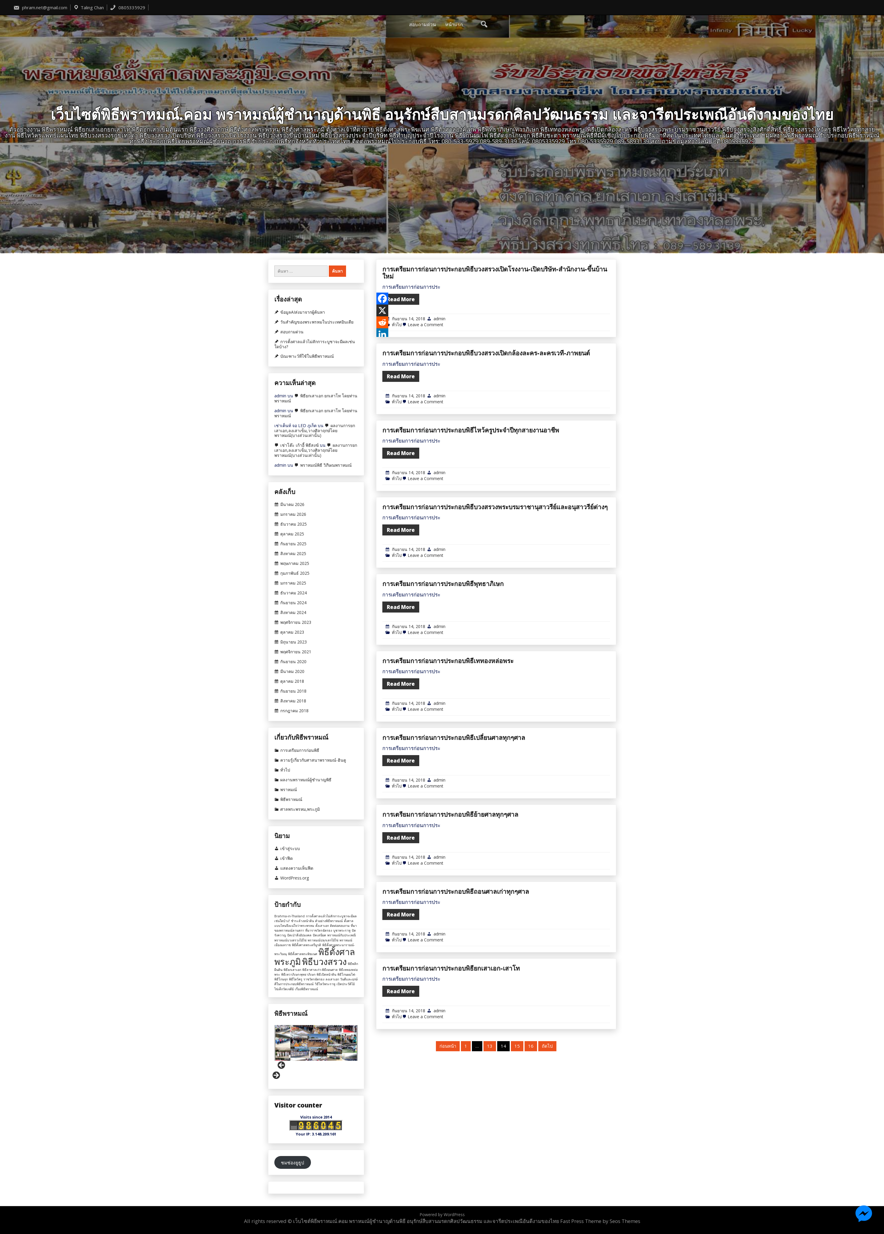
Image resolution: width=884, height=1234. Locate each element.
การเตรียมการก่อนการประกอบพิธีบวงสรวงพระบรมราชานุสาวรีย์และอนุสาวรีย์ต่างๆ (495, 578)
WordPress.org (294, 878)
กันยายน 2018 (293, 691)
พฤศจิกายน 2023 (295, 622)
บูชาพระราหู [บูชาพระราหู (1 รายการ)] (342, 930)
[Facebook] (382, 376)
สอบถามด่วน (422, 24)
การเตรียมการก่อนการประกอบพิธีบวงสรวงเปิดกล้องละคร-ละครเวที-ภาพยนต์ (486, 424)
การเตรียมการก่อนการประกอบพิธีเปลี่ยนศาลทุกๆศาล (453, 808)
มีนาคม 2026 (292, 504)
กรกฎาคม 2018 (294, 710)
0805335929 (127, 7)
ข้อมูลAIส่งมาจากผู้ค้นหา (302, 312)
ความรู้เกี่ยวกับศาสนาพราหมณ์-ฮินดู (313, 760)
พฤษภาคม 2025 (294, 563)
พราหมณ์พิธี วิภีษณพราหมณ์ (326, 465)
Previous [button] (281, 1065)
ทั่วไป (397, 403)
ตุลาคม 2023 (292, 632)
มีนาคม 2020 (292, 671)
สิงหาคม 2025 (293, 553)
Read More (401, 377)
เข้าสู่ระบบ (290, 848)
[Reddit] (382, 400)
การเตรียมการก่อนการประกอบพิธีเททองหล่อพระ (448, 731)
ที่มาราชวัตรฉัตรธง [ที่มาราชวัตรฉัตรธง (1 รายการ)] (318, 930)
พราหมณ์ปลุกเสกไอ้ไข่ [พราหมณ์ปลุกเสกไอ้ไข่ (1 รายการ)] (323, 940)
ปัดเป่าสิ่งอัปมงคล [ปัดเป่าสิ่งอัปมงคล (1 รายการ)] (299, 935)
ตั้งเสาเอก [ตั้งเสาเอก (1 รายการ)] (322, 926)
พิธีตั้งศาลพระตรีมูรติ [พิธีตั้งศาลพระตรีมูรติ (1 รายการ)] (306, 945)
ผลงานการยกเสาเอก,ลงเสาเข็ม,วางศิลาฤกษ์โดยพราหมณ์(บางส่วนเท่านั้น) (314, 430)
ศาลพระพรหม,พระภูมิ (300, 809)
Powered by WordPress (442, 1214)
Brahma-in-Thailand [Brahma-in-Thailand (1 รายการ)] (289, 916)
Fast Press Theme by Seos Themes (600, 1221)
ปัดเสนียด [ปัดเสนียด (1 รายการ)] (319, 935)
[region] (316, 1052)
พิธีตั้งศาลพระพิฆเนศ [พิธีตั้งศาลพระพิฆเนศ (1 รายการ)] (302, 954)
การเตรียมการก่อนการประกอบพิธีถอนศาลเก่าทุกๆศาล (455, 962)
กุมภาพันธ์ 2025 (294, 573)
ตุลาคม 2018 (292, 681)
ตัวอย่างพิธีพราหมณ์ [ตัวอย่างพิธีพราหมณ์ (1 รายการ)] (329, 921)
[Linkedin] (382, 412)
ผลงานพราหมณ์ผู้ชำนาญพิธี (305, 779)
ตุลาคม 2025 (292, 534)
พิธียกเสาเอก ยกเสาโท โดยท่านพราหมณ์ (315, 398)
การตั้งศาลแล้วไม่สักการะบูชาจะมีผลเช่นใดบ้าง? (314, 344)
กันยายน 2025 (293, 543)
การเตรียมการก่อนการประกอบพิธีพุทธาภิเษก (443, 655)
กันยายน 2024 (293, 602)
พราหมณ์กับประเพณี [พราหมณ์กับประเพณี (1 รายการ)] (341, 935)
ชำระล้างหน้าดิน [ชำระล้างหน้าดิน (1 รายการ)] (302, 921)
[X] (382, 388)
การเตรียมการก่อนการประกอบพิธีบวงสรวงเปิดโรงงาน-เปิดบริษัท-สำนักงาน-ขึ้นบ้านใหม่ (494, 350)
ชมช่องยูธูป (292, 1162)
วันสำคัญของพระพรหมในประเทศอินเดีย (316, 322)
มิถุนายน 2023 (293, 642)
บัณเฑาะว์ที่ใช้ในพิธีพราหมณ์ (307, 356)
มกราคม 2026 (293, 514)
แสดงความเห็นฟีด (296, 868)
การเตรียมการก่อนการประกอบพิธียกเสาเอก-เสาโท (451, 1039)
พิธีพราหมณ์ (291, 799)
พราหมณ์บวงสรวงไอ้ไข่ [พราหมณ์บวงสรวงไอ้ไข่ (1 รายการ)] (290, 940)
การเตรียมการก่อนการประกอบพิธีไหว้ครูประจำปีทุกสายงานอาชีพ (470, 501)
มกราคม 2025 (293, 583)
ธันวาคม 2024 (293, 593)
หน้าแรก (454, 24)
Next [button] (275, 1075)
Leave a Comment (425, 403)
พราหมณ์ (288, 789)
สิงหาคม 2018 (293, 701)
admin (439, 397)
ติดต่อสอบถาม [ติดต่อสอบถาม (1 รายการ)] (340, 926)
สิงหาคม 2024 (293, 612)
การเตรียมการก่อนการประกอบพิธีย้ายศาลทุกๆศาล (450, 885)
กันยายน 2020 (293, 661)
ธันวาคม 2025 (293, 524)
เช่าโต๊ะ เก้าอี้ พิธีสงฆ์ (299, 445)
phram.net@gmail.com (40, 7)
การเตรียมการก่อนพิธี (299, 750)
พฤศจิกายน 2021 (295, 652)
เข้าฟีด (286, 858)
